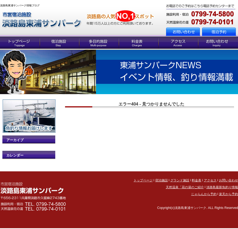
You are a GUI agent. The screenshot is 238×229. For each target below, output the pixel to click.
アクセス (210, 180)
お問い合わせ (228, 180)
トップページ (143, 180)
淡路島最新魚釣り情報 (222, 187)
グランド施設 (179, 180)
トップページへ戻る (42, 18)
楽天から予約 (228, 194)
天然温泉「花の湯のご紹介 (185, 187)
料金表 (196, 180)
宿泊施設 (161, 180)
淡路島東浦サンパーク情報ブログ (20, 5)
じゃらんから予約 (204, 194)
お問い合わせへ (199, 31)
